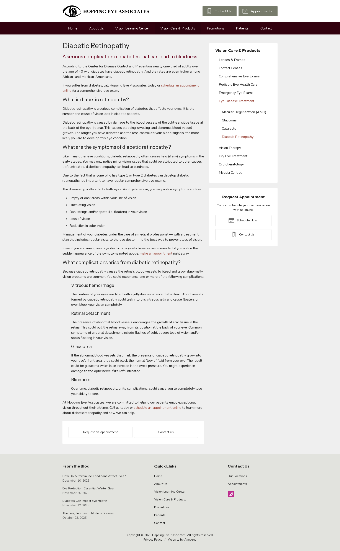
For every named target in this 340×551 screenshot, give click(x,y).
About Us (96, 28)
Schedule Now (242, 220)
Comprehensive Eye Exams (239, 76)
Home (72, 28)
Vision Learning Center (132, 28)
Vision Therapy (230, 148)
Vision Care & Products (177, 28)
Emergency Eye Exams (236, 92)
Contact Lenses (230, 68)
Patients (242, 28)
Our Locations (237, 476)
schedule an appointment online (157, 407)
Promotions (215, 28)
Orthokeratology (231, 164)
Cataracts (229, 128)
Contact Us (218, 11)
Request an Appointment (100, 432)
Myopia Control (230, 172)
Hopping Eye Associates (169, 535)
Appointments (257, 11)
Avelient (190, 540)
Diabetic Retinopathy (237, 136)
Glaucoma (229, 120)
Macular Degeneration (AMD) (244, 112)
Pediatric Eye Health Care (238, 84)
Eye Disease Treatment (236, 101)
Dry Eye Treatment (233, 156)
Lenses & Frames (232, 59)
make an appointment (156, 253)
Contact (266, 28)
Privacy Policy (153, 540)
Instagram (231, 494)
